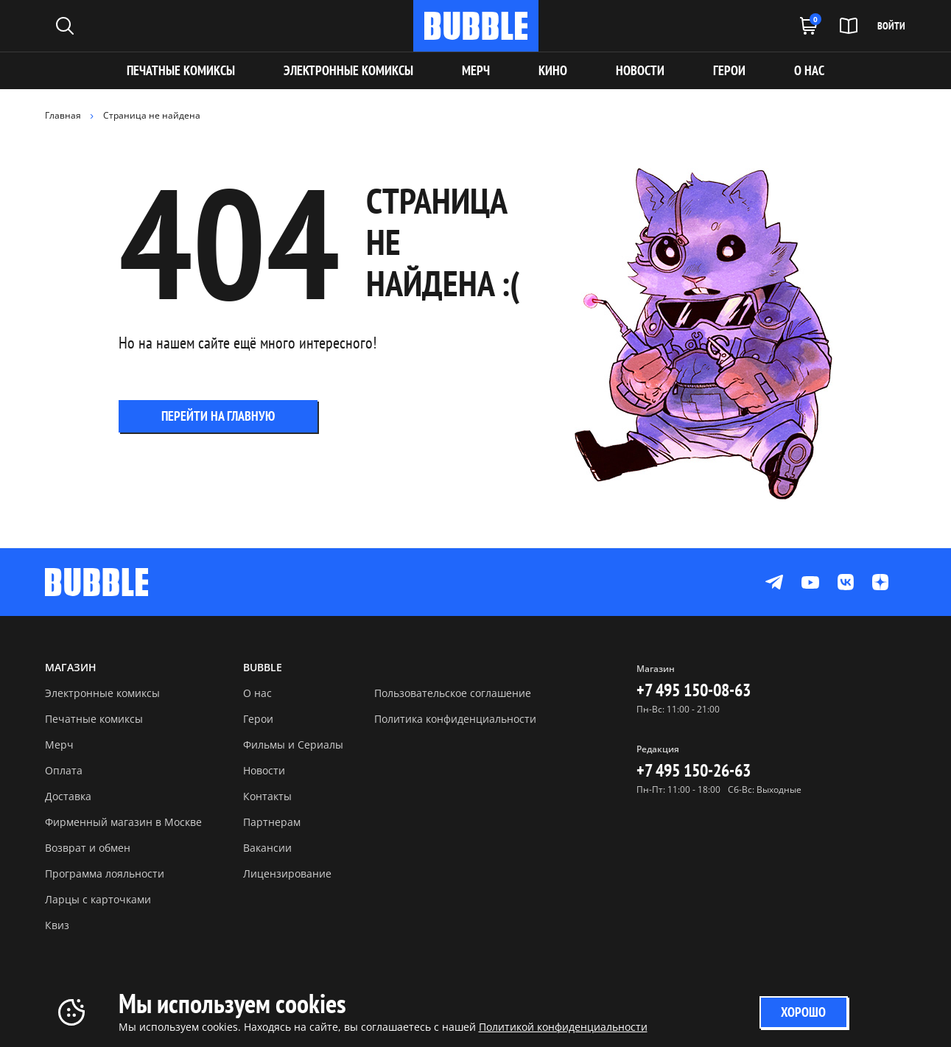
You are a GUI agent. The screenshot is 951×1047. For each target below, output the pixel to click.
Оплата (64, 770)
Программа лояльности (104, 873)
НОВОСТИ (640, 70)
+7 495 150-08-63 (693, 690)
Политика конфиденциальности (455, 719)
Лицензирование (287, 873)
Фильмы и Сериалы (293, 745)
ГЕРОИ (729, 70)
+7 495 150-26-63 (693, 770)
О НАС (809, 70)
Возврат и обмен (87, 848)
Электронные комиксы (348, 70)
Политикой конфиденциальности (563, 1027)
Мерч (59, 745)
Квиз (57, 925)
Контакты (267, 796)
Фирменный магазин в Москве (123, 822)
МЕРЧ (476, 70)
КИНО (552, 70)
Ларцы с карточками (98, 899)
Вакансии (267, 848)
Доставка (68, 796)
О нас (257, 693)
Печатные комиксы (181, 70)
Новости (264, 770)
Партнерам (272, 822)
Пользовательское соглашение (452, 693)
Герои (258, 719)
